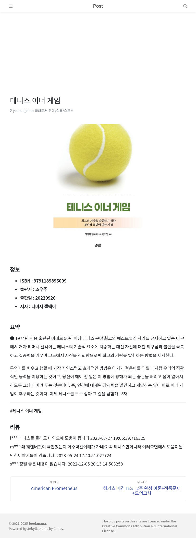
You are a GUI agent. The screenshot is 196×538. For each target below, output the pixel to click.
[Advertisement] (98, 48)
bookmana (37, 523)
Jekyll (32, 528)
